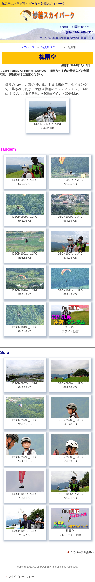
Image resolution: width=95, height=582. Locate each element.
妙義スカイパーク (47, 15)
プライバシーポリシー (21, 576)
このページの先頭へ (81, 552)
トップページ (26, 47)
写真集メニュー (51, 47)
